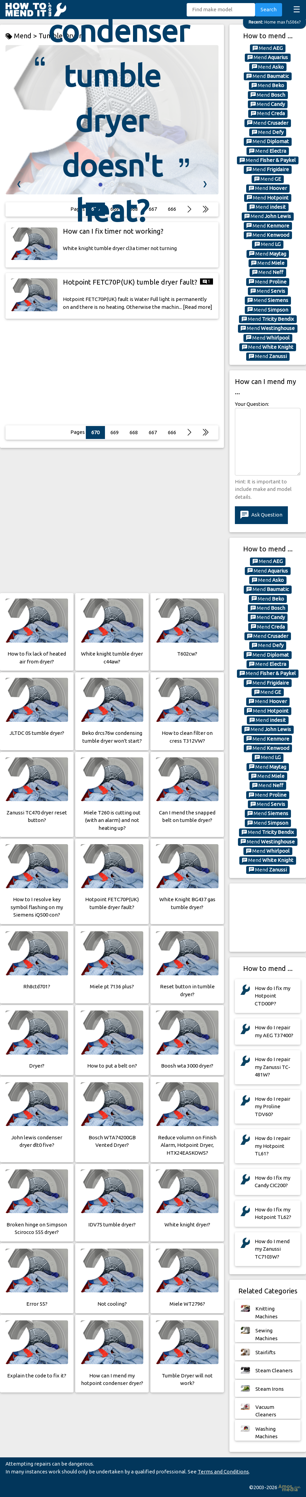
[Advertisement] (111, 372)
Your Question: (252, 404)
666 (172, 432)
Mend (268, 48)
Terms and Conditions (223, 1471)
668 (134, 432)
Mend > (22, 36)
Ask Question (261, 515)
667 (153, 432)
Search (269, 9)
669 (114, 432)
